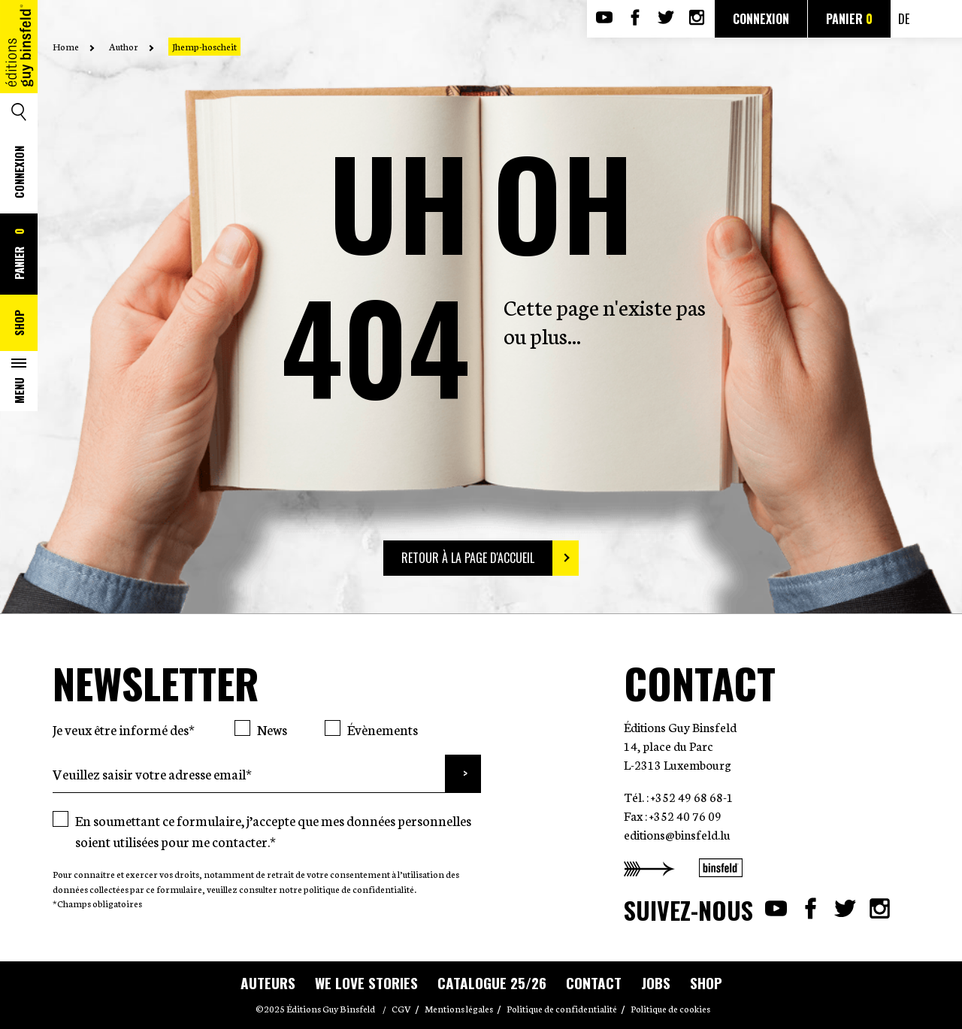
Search (19, 112)
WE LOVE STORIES (366, 983)
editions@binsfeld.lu (677, 834)
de (903, 19)
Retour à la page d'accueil (467, 558)
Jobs (655, 983)
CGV (401, 1008)
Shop (19, 323)
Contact (594, 983)
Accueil (19, 73)
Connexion (19, 172)
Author (123, 46)
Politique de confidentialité (562, 1008)
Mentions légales (459, 1008)
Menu (19, 390)
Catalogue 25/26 (491, 983)
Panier (19, 254)
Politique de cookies (670, 1008)
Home (66, 46)
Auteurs (267, 983)
